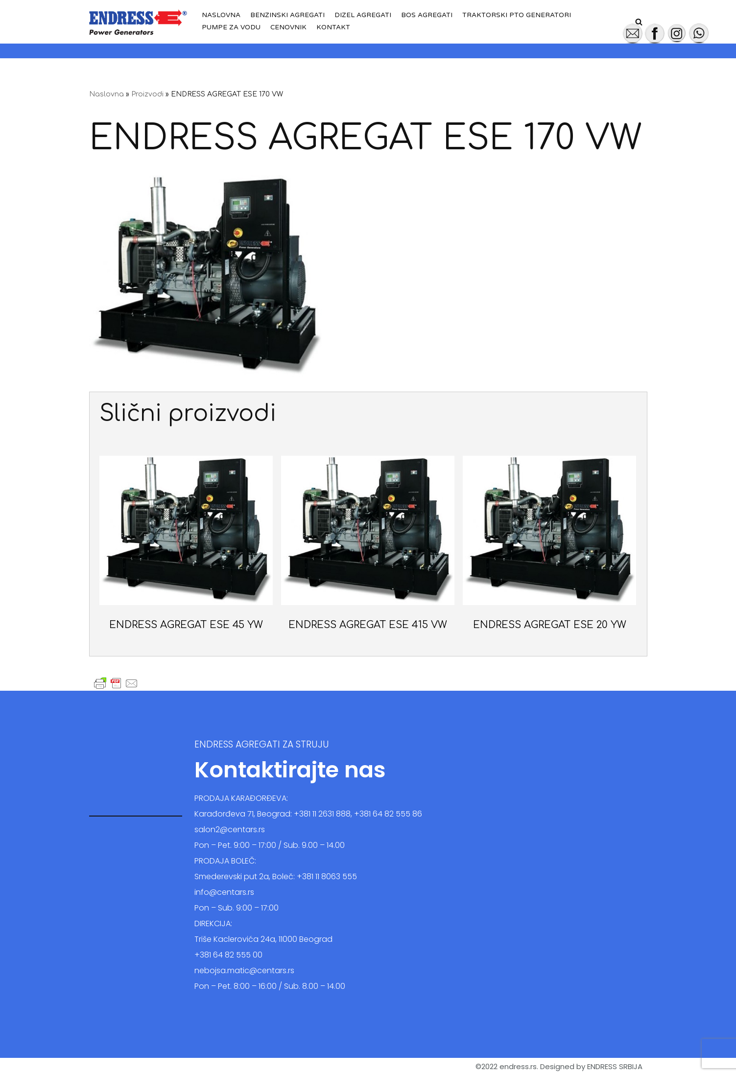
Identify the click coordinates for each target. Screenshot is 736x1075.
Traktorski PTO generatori (516, 15)
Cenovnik (288, 27)
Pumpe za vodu (231, 27)
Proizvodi (147, 94)
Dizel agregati (362, 15)
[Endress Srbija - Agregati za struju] (138, 22)
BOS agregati (426, 15)
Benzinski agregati (287, 15)
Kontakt (334, 27)
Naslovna (221, 15)
